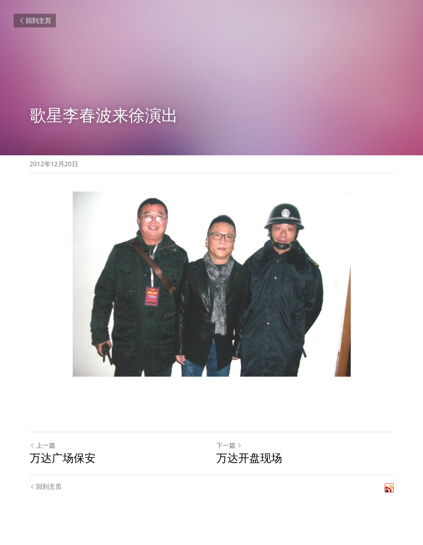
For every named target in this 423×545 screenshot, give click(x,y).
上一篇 (42, 445)
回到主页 (34, 20)
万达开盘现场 (249, 458)
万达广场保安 (63, 458)
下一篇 (229, 445)
